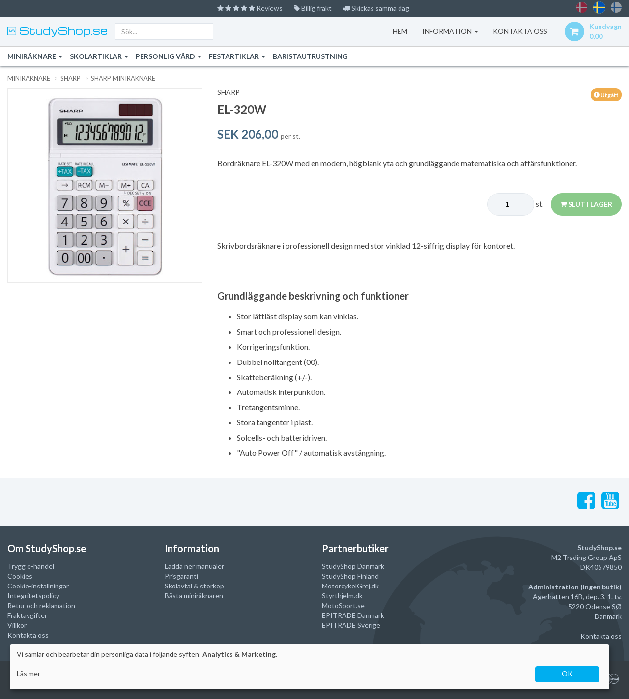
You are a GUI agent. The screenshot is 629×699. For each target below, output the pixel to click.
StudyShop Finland (350, 576)
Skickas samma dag (376, 8)
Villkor (17, 625)
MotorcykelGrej (346, 586)
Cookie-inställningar (38, 586)
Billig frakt (313, 8)
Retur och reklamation (41, 605)
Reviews (250, 8)
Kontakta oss (28, 635)
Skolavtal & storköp (194, 586)
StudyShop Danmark (353, 566)
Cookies (19, 576)
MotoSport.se (343, 605)
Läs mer (28, 674)
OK (567, 674)
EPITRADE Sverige (351, 625)
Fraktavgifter (27, 615)
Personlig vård (168, 56)
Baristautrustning (310, 56)
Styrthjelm (338, 595)
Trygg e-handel (30, 566)
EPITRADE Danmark (353, 615)
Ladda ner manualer (194, 566)
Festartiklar (237, 56)
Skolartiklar (99, 56)
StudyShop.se (62, 30)
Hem (400, 31)
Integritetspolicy (33, 595)
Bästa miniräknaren (194, 595)
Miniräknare (34, 56)
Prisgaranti (181, 576)
